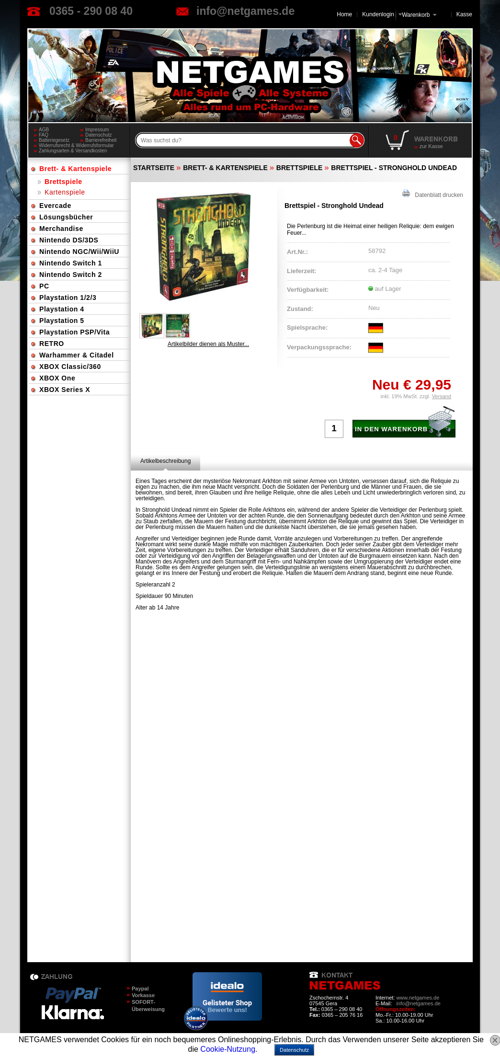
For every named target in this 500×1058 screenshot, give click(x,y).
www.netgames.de (417, 997)
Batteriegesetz (54, 140)
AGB (44, 129)
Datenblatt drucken (432, 193)
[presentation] (165, 461)
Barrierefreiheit (101, 140)
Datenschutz (98, 135)
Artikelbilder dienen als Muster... (208, 344)
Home (344, 14)
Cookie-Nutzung (227, 1049)
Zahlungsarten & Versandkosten (73, 150)
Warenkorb (416, 14)
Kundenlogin (382, 14)
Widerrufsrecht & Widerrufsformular (76, 145)
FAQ (43, 135)
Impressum (97, 129)
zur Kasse (431, 146)
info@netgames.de (245, 11)
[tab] (165, 461)
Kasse (464, 14)
